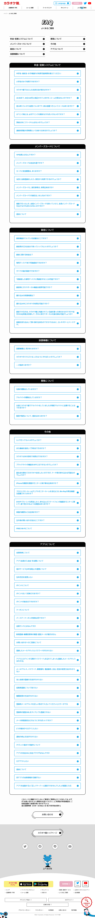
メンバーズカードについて (21, 44)
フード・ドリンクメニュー (27, 890)
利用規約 (51, 910)
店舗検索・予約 (13, 7)
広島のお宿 (47, 904)
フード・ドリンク (47, 7)
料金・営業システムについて (21, 39)
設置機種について (17, 54)
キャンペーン (64, 7)
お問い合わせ (51, 815)
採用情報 (77, 3)
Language (62, 3)
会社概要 (76, 892)
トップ (5, 13)
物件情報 (74, 910)
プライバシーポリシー (24, 910)
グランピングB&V (25, 900)
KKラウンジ (69, 900)
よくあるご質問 (82, 7)
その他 (53, 44)
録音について (15, 49)
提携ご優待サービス (64, 890)
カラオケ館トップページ (49, 833)
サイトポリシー (39, 910)
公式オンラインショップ (81, 890)
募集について (56, 39)
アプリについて (57, 49)
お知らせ (43, 892)
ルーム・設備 (29, 7)
